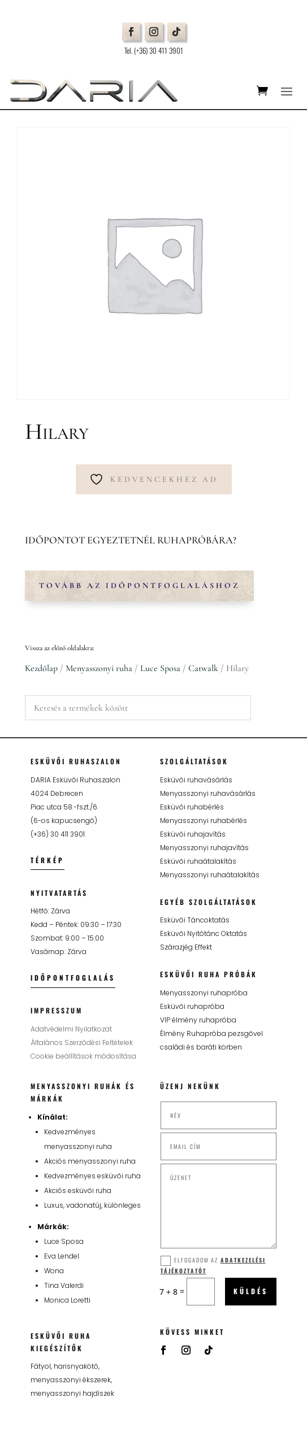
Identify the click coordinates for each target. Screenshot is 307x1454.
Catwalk (203, 668)
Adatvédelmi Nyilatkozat (71, 1029)
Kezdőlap (41, 668)
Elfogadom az (213, 1265)
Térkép (47, 860)
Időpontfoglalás (73, 977)
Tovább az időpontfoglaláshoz (139, 585)
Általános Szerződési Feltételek (82, 1042)
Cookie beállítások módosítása (83, 1056)
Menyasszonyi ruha (99, 668)
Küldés (251, 1291)
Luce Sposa (160, 668)
